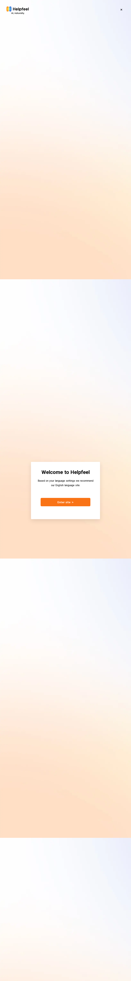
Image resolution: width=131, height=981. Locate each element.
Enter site (65, 502)
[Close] (121, 9)
